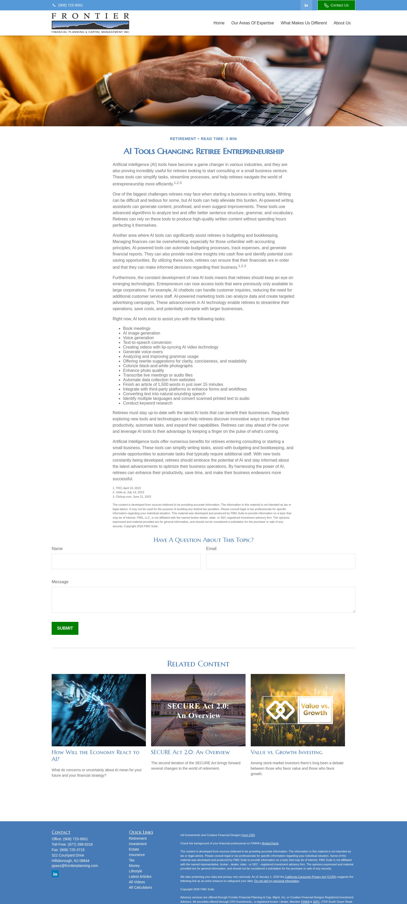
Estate (134, 849)
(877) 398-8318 (80, 844)
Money (134, 866)
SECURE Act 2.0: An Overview (190, 752)
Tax (132, 860)
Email (211, 548)
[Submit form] (65, 628)
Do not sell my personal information (276, 880)
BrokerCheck (270, 843)
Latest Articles (140, 876)
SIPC (316, 901)
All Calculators (140, 887)
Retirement (138, 838)
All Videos (137, 882)
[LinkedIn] (306, 5)
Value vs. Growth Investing (286, 752)
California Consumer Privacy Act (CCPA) (310, 876)
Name (57, 548)
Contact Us (336, 5)
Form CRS (248, 835)
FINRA (305, 901)
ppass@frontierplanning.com (75, 866)
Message (60, 582)
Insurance (137, 855)
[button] (219, 22)
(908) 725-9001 (67, 5)
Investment (138, 844)
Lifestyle (135, 871)
